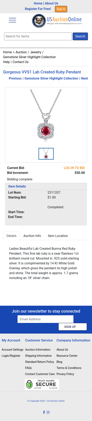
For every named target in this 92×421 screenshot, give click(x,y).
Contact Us (21, 62)
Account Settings (12, 349)
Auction (21, 52)
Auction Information (37, 349)
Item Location (58, 236)
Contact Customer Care (40, 374)
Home (38, 3)
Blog (59, 361)
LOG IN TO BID (74, 168)
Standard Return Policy (39, 361)
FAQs (28, 368)
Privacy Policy (65, 374)
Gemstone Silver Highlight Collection (29, 57)
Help (6, 62)
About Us (51, 3)
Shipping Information (38, 355)
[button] (46, 154)
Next (84, 78)
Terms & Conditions (69, 368)
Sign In (61, 9)
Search (80, 36)
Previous (15, 78)
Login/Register (11, 355)
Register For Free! (38, 9)
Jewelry (35, 52)
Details (11, 236)
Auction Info (32, 236)
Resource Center (67, 355)
